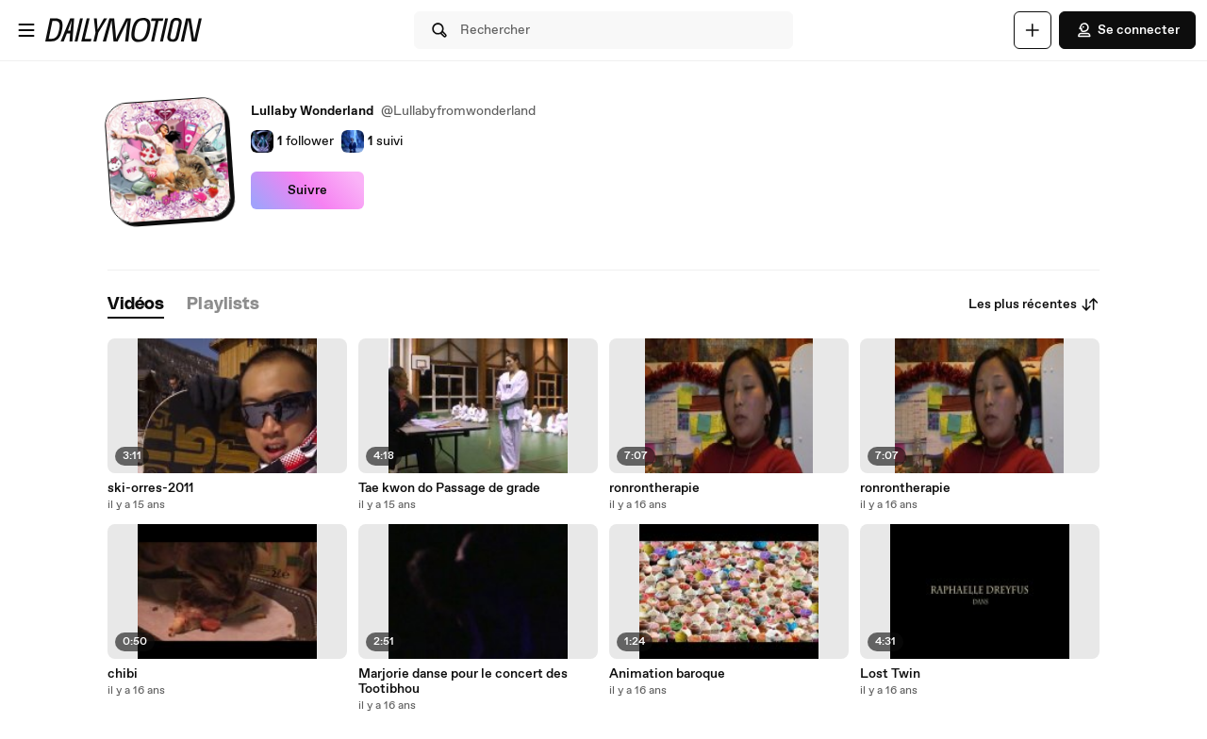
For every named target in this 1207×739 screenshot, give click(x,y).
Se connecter (1127, 30)
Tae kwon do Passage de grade (449, 488)
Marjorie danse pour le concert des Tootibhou (463, 681)
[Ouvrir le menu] (26, 30)
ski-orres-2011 (150, 488)
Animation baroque (667, 674)
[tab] (135, 305)
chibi (122, 674)
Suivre (307, 190)
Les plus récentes (1034, 304)
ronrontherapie (654, 488)
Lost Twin (890, 674)
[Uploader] (1032, 30)
